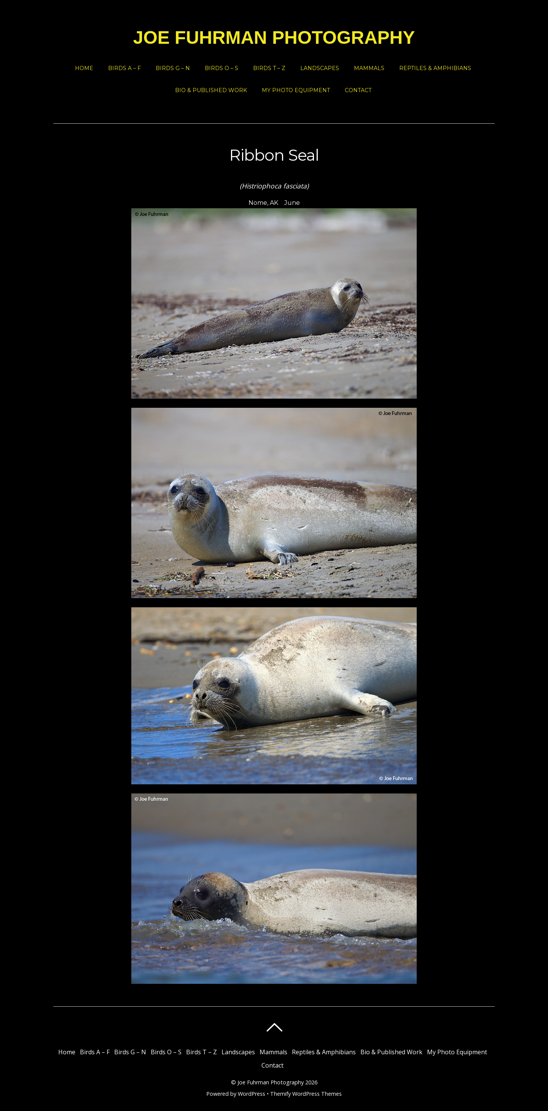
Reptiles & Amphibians (435, 68)
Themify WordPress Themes (306, 1093)
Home (84, 68)
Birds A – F (124, 68)
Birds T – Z (269, 68)
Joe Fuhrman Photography (270, 1082)
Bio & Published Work (211, 90)
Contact (358, 90)
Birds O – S (221, 68)
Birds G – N (173, 68)
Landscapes (319, 68)
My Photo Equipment (296, 90)
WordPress (251, 1093)
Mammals (369, 68)
